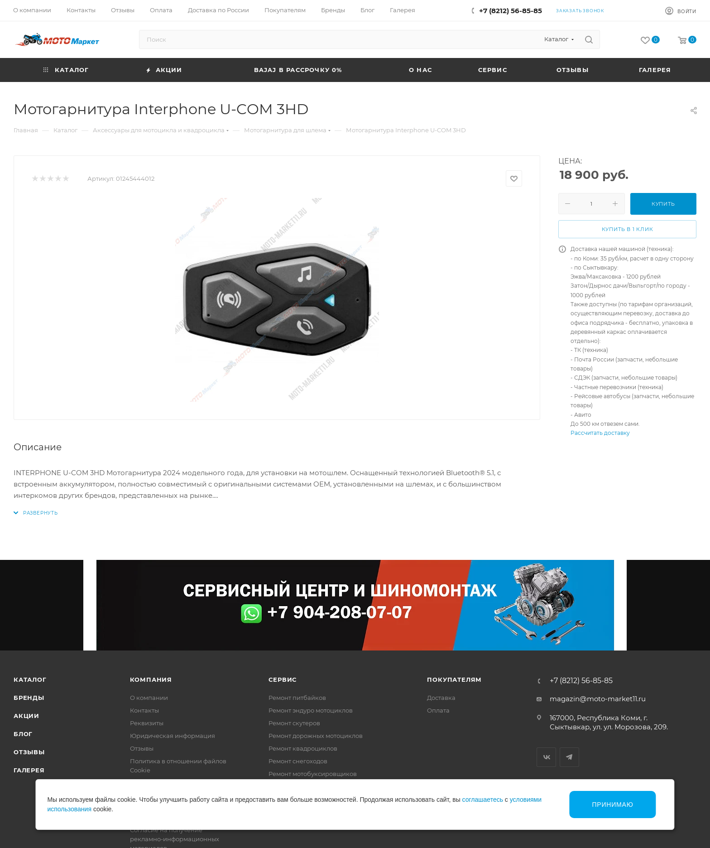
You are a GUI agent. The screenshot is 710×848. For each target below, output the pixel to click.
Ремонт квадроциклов (303, 748)
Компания (151, 679)
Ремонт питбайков (297, 697)
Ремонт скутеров (294, 723)
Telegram (569, 757)
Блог (23, 733)
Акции (26, 715)
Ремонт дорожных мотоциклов (316, 735)
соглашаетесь (482, 799)
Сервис (283, 679)
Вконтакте (546, 757)
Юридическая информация (172, 735)
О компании (149, 697)
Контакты (144, 710)
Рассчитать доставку (600, 432)
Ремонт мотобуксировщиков (313, 773)
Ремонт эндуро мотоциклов (311, 710)
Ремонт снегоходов (298, 761)
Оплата (438, 710)
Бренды (29, 697)
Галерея (29, 770)
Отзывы (29, 752)
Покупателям (454, 679)
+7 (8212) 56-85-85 (510, 10)
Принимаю (612, 804)
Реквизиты (146, 723)
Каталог (30, 679)
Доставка (441, 697)
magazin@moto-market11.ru (598, 698)
